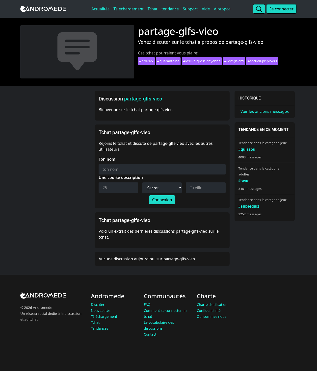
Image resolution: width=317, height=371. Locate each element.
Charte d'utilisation (212, 304)
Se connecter (281, 9)
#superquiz (248, 206)
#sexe (244, 181)
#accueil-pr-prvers (262, 61)
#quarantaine (168, 61)
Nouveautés (100, 310)
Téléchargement (104, 316)
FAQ (147, 304)
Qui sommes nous (211, 316)
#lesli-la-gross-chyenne (201, 61)
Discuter (98, 304)
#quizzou (246, 149)
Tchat (95, 322)
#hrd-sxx (146, 61)
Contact (150, 334)
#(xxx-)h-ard (234, 61)
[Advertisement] (56, 165)
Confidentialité (209, 310)
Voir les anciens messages (264, 111)
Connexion (162, 199)
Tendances (99, 328)
